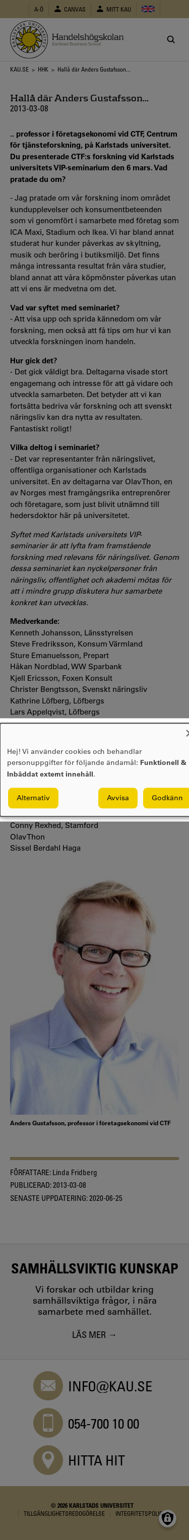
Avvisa (118, 798)
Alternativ (33, 798)
